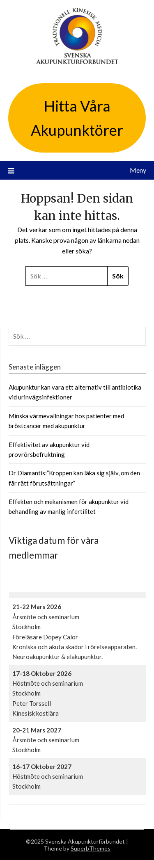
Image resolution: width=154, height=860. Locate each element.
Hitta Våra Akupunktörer (77, 118)
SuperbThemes (90, 848)
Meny (138, 170)
